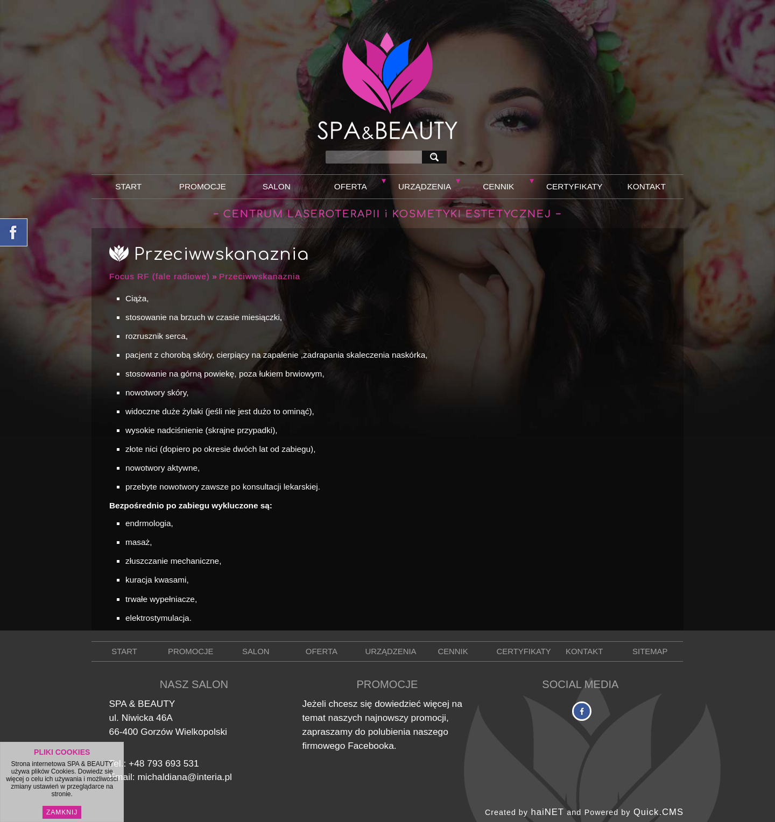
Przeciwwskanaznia (259, 276)
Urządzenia (424, 186)
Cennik (498, 186)
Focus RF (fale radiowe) (159, 276)
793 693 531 (173, 763)
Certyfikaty (574, 186)
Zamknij (62, 813)
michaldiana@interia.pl (184, 776)
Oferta (350, 186)
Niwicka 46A (147, 717)
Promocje (202, 186)
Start (128, 186)
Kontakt (647, 186)
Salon (277, 186)
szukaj (436, 156)
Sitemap (649, 651)
